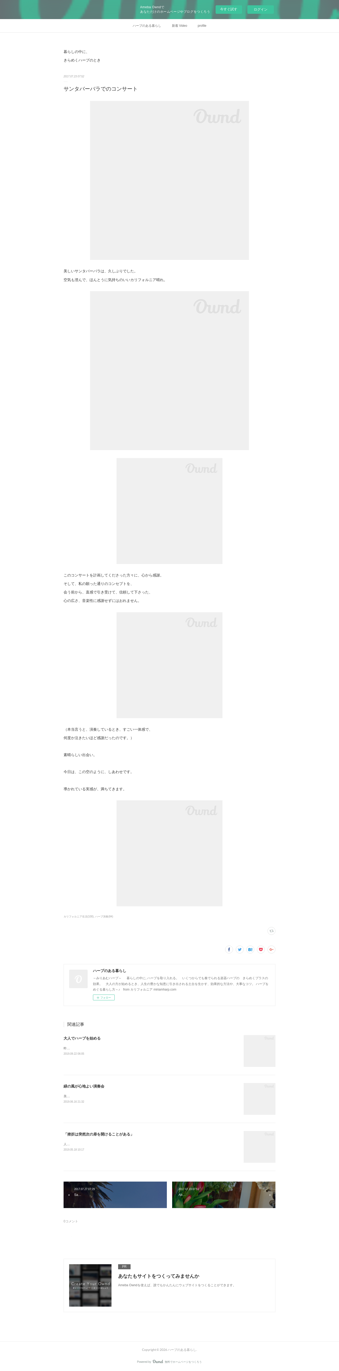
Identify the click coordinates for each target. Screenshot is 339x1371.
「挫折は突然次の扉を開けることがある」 (99, 1134)
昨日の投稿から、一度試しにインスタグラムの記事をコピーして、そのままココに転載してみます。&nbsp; (140, 1048)
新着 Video (179, 26)
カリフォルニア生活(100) (78, 916)
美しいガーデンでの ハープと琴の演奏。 (93, 1096)
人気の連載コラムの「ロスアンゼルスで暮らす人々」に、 (105, 1144)
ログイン (260, 9)
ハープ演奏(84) (104, 916)
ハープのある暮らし (147, 26)
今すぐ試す (228, 9)
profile (202, 26)
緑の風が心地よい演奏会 (84, 1086)
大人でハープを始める (82, 1038)
